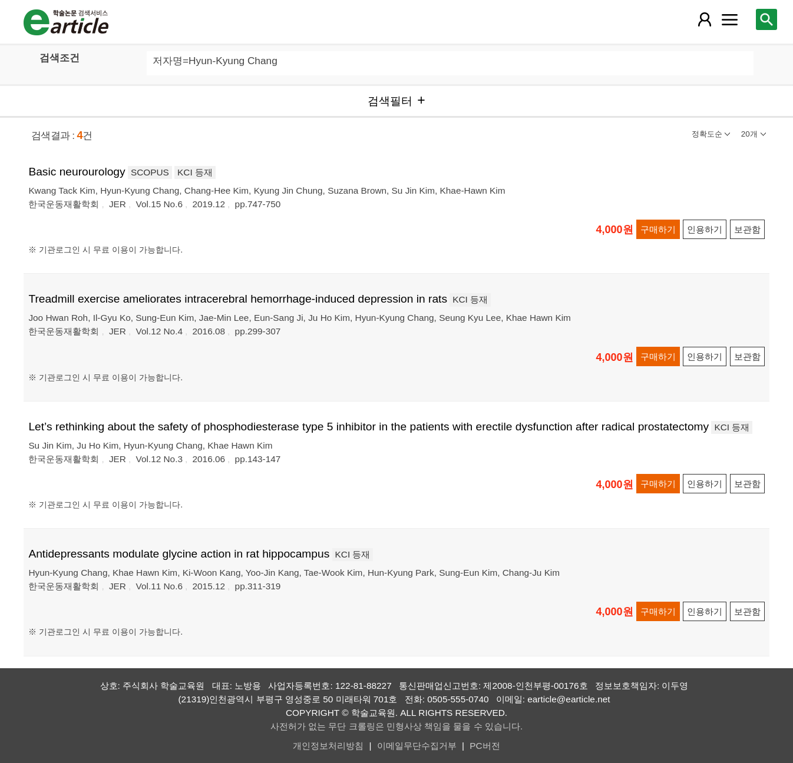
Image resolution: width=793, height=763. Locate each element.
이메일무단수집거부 (417, 746)
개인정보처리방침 (328, 746)
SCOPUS (150, 172)
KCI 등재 (195, 172)
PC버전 (485, 746)
